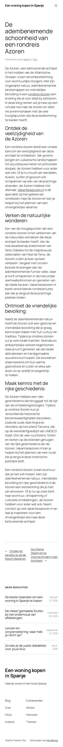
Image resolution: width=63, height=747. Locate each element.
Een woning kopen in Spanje (24, 5)
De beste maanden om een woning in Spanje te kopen (24, 598)
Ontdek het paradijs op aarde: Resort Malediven (15, 555)
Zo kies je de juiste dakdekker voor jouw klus (26, 647)
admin (27, 59)
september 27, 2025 (52, 631)
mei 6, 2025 (55, 647)
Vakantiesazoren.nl (31, 190)
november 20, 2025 (52, 614)
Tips (35, 59)
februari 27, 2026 (53, 599)
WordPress (52, 740)
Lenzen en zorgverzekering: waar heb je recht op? (23, 631)
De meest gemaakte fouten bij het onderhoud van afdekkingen (24, 614)
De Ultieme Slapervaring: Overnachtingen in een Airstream (44, 555)
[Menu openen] (56, 6)
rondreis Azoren (39, 94)
